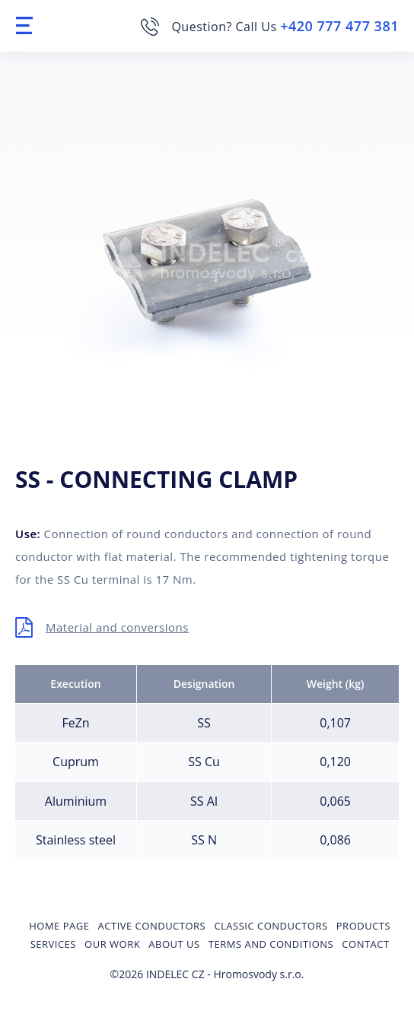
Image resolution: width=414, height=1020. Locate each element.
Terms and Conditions (271, 944)
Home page (59, 926)
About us (173, 944)
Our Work (112, 944)
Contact (365, 944)
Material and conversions (117, 627)
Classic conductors (270, 926)
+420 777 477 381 (339, 26)
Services (53, 944)
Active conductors (152, 926)
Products (363, 926)
